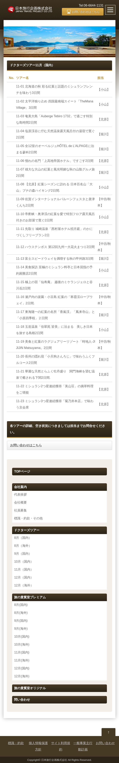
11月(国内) (21, 652)
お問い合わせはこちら (86, 11)
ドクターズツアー (26, 530)
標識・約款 (16, 743)
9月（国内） (23, 553)
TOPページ (22, 471)
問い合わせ (22, 699)
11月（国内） (24, 569)
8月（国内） (23, 537)
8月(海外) (21, 612)
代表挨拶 (20, 494)
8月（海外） (23, 545)
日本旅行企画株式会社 (54, 759)
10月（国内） (24, 561)
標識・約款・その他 (28, 518)
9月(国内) (21, 620)
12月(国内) (21, 668)
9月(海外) (21, 628)
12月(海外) (21, 676)
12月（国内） (24, 577)
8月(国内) (21, 604)
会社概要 (20, 502)
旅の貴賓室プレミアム (30, 597)
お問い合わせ (105, 743)
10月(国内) (21, 636)
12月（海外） (24, 585)
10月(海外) (21, 644)
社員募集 (20, 510)
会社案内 (20, 487)
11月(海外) (21, 660)
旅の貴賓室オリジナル (30, 688)
